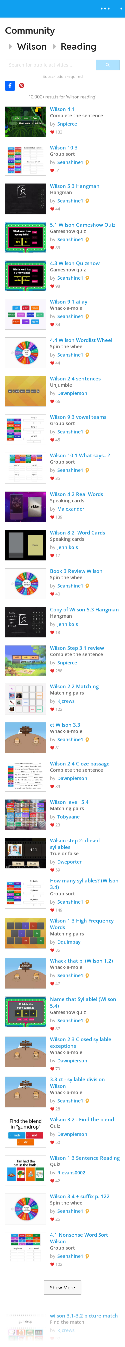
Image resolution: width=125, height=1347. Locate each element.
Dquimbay (69, 942)
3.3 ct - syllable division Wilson (78, 1082)
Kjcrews (66, 701)
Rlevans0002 (71, 1172)
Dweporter (69, 862)
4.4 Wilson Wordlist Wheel (81, 340)
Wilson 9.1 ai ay (68, 301)
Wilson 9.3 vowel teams (79, 417)
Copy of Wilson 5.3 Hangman (84, 609)
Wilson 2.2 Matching (74, 686)
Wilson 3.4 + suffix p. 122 (80, 1196)
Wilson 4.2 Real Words (76, 494)
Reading (78, 46)
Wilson (32, 46)
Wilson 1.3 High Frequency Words (82, 923)
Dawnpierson (72, 393)
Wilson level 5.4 (69, 802)
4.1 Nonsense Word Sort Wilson (79, 1238)
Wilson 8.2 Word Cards (77, 532)
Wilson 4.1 (62, 109)
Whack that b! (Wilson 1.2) (81, 960)
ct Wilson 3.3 (65, 724)
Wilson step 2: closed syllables (75, 843)
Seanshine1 (70, 162)
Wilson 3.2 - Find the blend (82, 1119)
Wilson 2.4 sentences (75, 378)
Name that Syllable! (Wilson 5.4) (84, 1002)
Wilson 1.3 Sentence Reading (85, 1157)
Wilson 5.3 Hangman (75, 186)
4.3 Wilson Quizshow (75, 263)
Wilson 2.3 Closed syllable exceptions (81, 1042)
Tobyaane (68, 817)
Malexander (70, 509)
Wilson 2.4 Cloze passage (80, 763)
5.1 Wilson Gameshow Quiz (82, 224)
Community (30, 30)
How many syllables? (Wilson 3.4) (85, 883)
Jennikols (67, 547)
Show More (62, 1288)
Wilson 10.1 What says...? (80, 455)
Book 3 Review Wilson (76, 571)
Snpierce (67, 124)
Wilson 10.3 (64, 147)
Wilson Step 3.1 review (77, 648)
